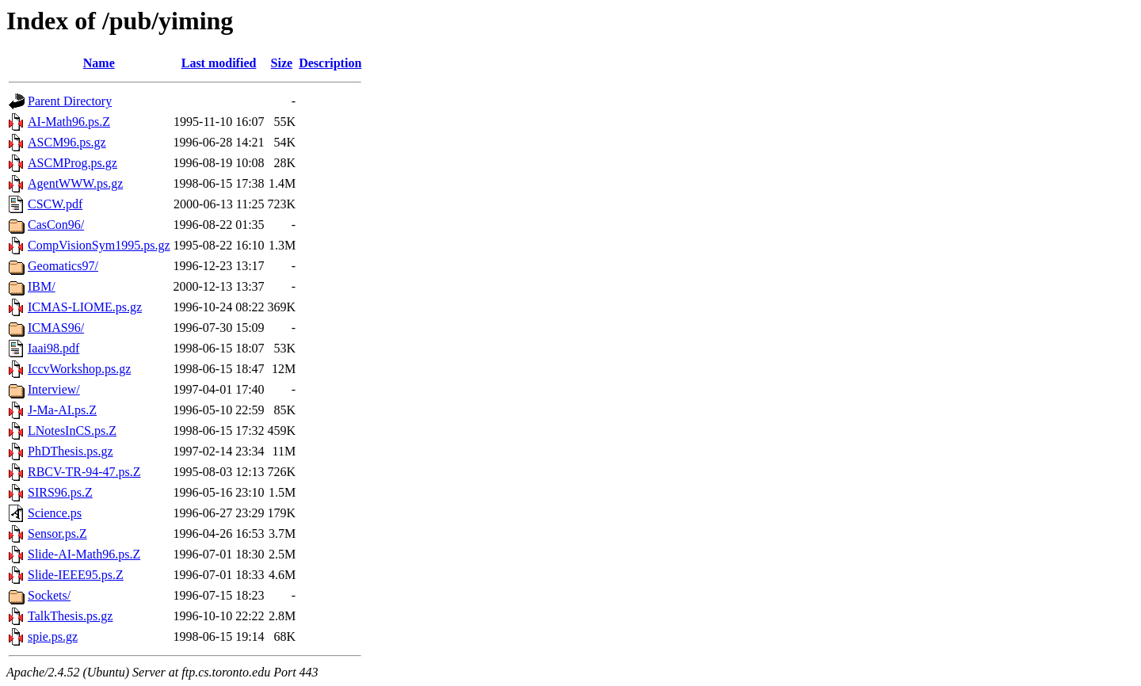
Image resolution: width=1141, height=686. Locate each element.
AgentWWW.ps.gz (75, 183)
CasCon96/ (56, 224)
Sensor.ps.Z (57, 533)
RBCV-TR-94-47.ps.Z (84, 471)
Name (99, 63)
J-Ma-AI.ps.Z (62, 410)
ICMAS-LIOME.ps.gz (85, 307)
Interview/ (54, 389)
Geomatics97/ (63, 265)
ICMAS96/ (56, 327)
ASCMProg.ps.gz (72, 163)
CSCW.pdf (55, 204)
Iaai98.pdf (53, 348)
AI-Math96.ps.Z (69, 121)
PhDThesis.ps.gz (70, 451)
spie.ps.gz (53, 636)
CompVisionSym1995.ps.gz (99, 245)
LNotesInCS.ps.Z (72, 430)
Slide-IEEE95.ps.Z (76, 574)
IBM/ (41, 286)
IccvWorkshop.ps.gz (79, 368)
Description (330, 63)
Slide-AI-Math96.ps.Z (84, 554)
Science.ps (55, 513)
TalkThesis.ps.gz (70, 616)
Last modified (219, 63)
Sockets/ (49, 595)
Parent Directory (70, 101)
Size (282, 63)
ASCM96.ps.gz (67, 142)
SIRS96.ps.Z (60, 492)
